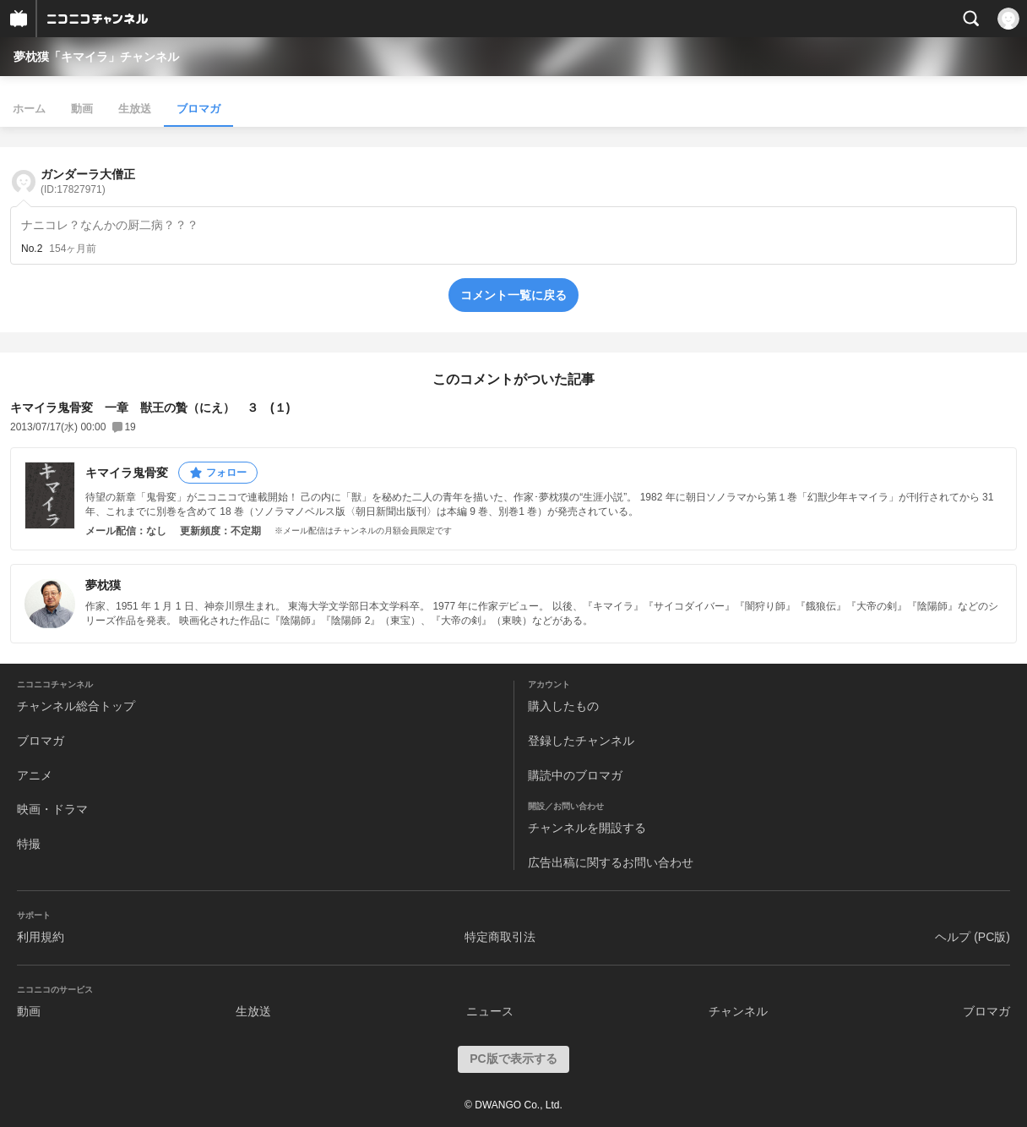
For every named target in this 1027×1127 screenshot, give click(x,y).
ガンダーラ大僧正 (88, 181)
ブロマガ (198, 108)
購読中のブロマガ (575, 775)
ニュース (490, 1011)
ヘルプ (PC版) (972, 937)
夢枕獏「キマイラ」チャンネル (96, 56)
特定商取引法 (500, 937)
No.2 (31, 248)
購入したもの (563, 706)
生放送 (134, 108)
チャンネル (738, 1011)
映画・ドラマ (52, 809)
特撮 (29, 844)
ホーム (29, 108)
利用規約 (40, 937)
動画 (82, 108)
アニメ (34, 775)
